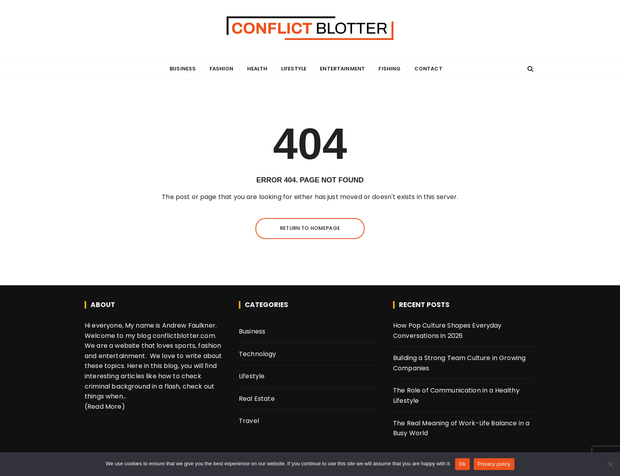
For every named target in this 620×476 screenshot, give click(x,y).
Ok (462, 464)
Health (257, 68)
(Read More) (105, 406)
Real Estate (257, 398)
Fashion (222, 68)
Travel (249, 420)
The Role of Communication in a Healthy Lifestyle (456, 395)
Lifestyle (293, 68)
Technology (257, 353)
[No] (610, 464)
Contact (428, 68)
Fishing (389, 68)
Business (183, 68)
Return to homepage (310, 228)
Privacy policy (494, 464)
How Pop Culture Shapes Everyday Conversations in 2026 (447, 330)
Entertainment (342, 68)
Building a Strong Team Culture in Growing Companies (459, 363)
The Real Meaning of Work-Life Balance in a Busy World (461, 428)
